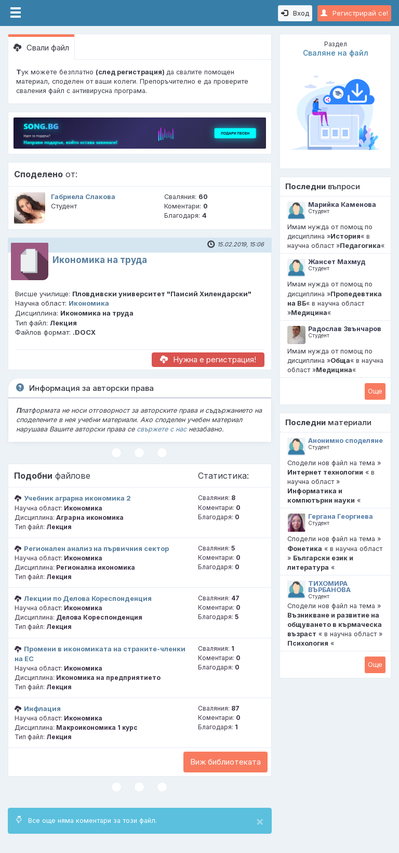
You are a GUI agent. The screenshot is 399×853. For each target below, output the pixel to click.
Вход (295, 13)
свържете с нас (162, 429)
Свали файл (41, 48)
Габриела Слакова (83, 197)
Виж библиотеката (225, 762)
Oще (375, 391)
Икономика (89, 303)
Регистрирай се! (354, 13)
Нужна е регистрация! (208, 359)
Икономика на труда (99, 260)
